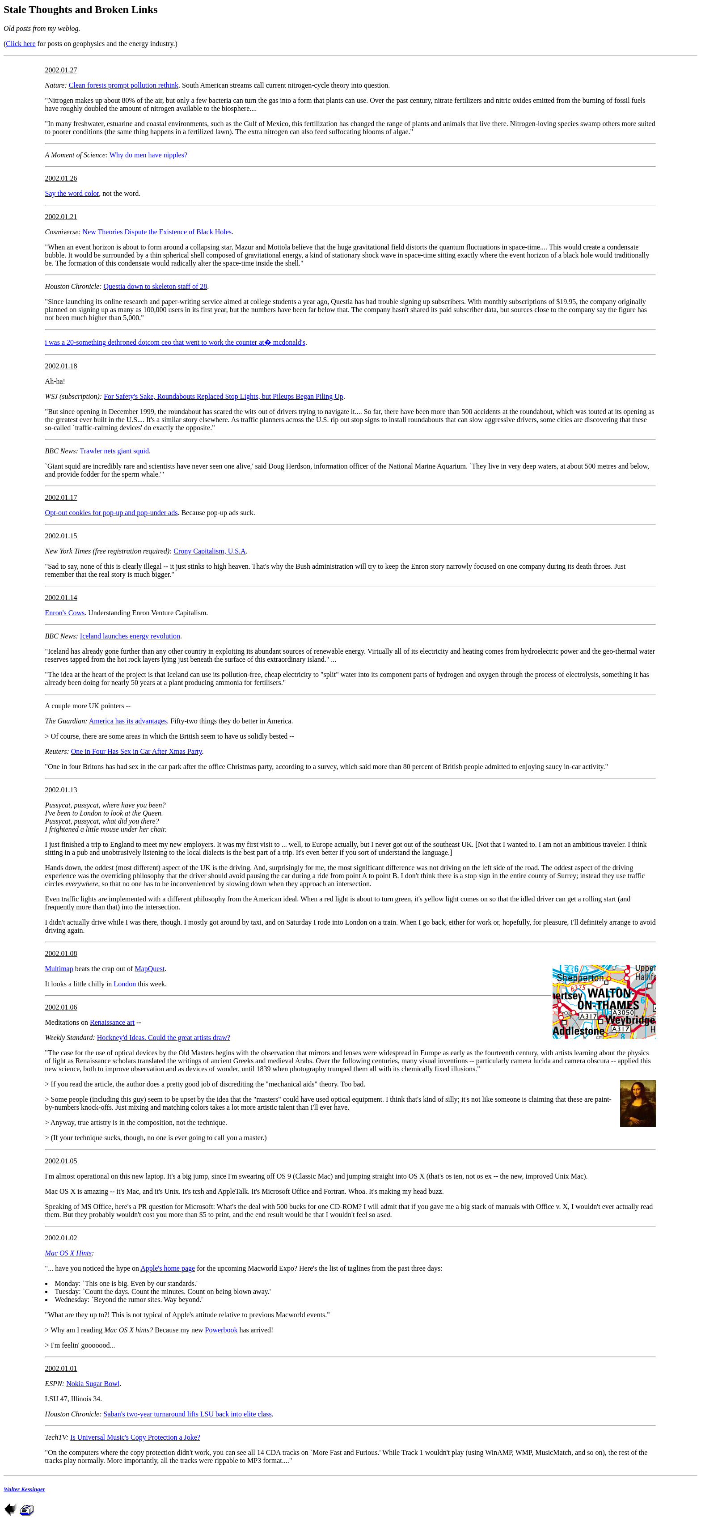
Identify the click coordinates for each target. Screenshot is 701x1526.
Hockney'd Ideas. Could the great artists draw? (163, 1037)
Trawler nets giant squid (114, 451)
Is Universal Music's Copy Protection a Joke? (135, 1437)
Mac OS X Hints (68, 1253)
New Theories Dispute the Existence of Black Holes (157, 232)
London (125, 984)
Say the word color (72, 193)
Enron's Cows (65, 613)
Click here (20, 43)
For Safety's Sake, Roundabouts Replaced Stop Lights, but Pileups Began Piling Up (223, 396)
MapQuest (150, 968)
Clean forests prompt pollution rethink (123, 85)
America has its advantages (128, 721)
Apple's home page (167, 1268)
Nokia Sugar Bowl (92, 1383)
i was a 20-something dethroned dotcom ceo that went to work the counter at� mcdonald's (175, 342)
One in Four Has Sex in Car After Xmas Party (136, 751)
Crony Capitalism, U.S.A (209, 551)
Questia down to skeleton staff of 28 (155, 286)
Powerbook (221, 1330)
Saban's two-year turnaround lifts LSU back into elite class (188, 1414)
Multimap (59, 968)
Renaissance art (112, 1022)
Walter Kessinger (24, 1489)
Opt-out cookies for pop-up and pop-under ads (111, 512)
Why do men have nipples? (148, 155)
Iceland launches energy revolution (130, 636)
